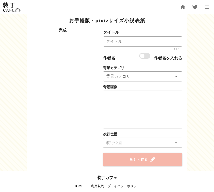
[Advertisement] (62, 60)
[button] (142, 76)
